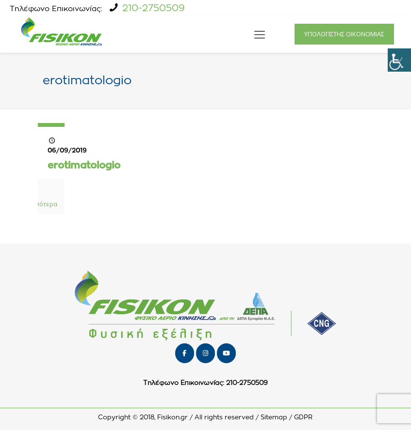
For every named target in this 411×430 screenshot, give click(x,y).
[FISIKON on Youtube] (226, 353)
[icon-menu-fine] (259, 34)
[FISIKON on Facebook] (184, 353)
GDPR (303, 418)
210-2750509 (153, 8)
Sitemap (274, 418)
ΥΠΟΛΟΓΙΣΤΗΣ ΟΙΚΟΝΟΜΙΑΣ (344, 34)
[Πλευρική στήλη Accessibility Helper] (399, 60)
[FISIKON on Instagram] (205, 353)
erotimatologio (84, 165)
